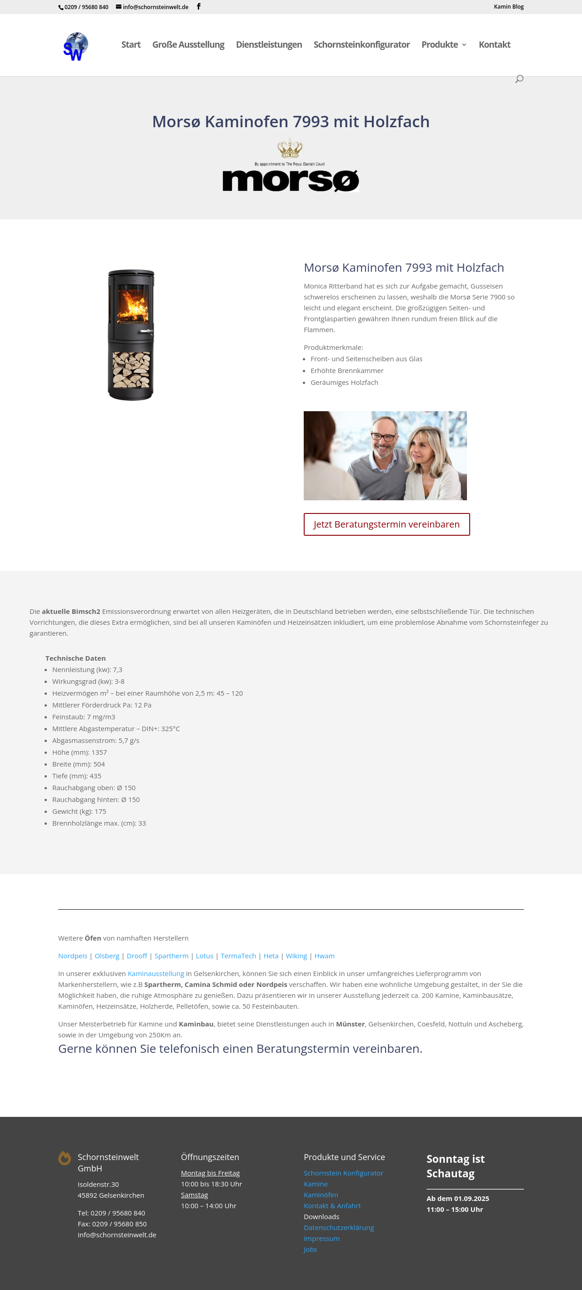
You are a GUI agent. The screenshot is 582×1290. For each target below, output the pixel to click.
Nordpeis (72, 955)
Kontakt (495, 45)
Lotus (205, 955)
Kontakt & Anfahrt (332, 1205)
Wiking (296, 955)
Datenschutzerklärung (339, 1227)
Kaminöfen (321, 1194)
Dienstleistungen (269, 45)
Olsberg (107, 955)
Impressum (322, 1238)
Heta (271, 955)
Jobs (310, 1249)
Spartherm (172, 955)
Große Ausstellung (188, 45)
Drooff (137, 955)
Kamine (316, 1183)
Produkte (439, 45)
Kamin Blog (509, 7)
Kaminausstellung (156, 973)
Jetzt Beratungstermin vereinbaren (387, 524)
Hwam (325, 955)
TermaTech (238, 955)
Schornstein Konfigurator (343, 1172)
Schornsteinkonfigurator (362, 45)
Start (130, 45)
